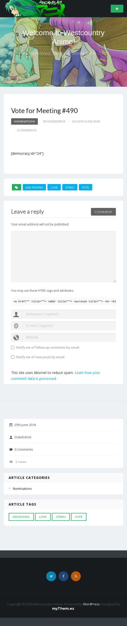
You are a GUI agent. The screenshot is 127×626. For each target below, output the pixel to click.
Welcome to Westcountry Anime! (63, 37)
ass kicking (34, 187)
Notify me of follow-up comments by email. (48, 347)
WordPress (91, 604)
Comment (103, 212)
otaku (69, 187)
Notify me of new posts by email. (40, 357)
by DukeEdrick (54, 121)
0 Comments (21, 449)
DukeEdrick (20, 437)
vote (85, 187)
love (54, 187)
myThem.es (63, 608)
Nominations (24, 121)
